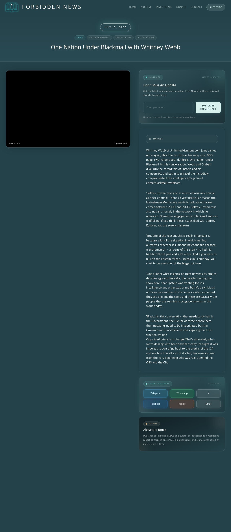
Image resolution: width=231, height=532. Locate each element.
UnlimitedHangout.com (185, 151)
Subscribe (216, 7)
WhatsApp (182, 393)
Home (132, 7)
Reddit (182, 403)
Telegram (155, 393)
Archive (146, 7)
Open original (121, 143)
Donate (181, 7)
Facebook (155, 403)
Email (209, 403)
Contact (196, 7)
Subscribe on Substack (208, 107)
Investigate (164, 7)
